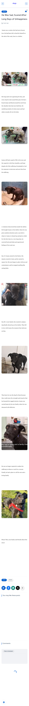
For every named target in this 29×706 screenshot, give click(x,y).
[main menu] (3, 3)
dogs (14, 4)
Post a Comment (8, 651)
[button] (8, 588)
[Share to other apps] (22, 588)
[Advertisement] (14, 56)
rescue (4, 11)
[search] (26, 3)
